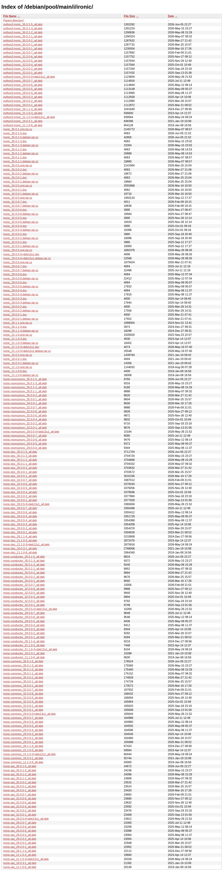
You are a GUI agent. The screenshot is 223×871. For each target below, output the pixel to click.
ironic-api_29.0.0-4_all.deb (19, 834)
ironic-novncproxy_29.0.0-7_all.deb (25, 435)
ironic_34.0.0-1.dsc (15, 189)
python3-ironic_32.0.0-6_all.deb (22, 56)
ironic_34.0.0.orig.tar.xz (17, 185)
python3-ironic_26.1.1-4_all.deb (22, 109)
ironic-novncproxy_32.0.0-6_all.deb (25, 411)
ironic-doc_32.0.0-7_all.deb (20, 480)
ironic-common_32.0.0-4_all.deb (23, 701)
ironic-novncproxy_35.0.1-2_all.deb (25, 387)
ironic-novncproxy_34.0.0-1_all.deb (25, 403)
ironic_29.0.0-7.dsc (15, 266)
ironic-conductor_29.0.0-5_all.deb (24, 621)
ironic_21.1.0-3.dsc (15, 338)
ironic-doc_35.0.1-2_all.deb (20, 459)
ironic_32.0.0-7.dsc (15, 201)
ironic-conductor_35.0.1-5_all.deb (24, 556)
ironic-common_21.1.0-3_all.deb (23, 750)
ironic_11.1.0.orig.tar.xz (17, 367)
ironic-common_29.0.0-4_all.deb (23, 730)
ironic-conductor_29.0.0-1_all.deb (24, 637)
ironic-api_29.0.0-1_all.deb (19, 846)
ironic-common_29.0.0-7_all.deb (23, 717)
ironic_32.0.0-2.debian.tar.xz (20, 238)
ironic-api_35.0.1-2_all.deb (19, 774)
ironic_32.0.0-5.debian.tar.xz (20, 221)
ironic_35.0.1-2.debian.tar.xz (20, 153)
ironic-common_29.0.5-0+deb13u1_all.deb (29, 713)
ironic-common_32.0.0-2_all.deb (23, 705)
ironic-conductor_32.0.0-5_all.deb (24, 592)
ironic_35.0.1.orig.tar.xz (17, 129)
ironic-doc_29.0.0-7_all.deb (20, 508)
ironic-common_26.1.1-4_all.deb (23, 746)
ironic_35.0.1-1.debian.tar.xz (20, 161)
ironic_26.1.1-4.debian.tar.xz (20, 330)
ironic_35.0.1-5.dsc (15, 133)
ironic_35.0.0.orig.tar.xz (17, 165)
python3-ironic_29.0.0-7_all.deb (22, 80)
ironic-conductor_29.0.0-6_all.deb (24, 617)
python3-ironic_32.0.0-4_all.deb (22, 64)
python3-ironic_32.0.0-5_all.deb (22, 60)
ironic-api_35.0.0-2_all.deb (19, 782)
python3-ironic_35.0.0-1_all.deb (22, 44)
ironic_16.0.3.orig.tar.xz (17, 355)
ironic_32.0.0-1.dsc (15, 242)
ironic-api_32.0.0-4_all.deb (19, 806)
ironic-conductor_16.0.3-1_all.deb (24, 653)
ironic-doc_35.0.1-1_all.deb (20, 463)
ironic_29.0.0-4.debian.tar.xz (20, 294)
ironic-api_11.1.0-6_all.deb (19, 867)
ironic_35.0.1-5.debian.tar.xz (20, 137)
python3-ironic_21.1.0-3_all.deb (22, 113)
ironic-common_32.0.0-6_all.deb (23, 693)
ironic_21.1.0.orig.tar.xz (17, 334)
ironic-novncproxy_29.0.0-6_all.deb (25, 439)
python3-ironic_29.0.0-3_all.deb (22, 96)
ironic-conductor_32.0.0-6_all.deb (24, 588)
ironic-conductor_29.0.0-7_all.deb (24, 613)
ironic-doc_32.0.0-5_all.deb (20, 488)
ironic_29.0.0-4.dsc (15, 290)
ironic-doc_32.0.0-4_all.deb (20, 492)
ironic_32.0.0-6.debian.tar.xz (20, 213)
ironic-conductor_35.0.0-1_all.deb (24, 576)
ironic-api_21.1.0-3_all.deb (19, 854)
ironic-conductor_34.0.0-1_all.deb (24, 580)
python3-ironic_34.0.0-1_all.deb (22, 48)
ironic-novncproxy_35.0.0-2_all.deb (25, 395)
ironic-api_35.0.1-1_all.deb (19, 778)
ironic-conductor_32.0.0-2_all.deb (24, 601)
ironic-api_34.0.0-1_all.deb (19, 790)
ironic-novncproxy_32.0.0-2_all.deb (25, 423)
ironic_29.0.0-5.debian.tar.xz (20, 286)
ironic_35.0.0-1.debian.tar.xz (20, 181)
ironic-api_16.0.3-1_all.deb (19, 863)
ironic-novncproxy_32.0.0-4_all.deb (25, 419)
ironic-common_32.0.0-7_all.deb (23, 689)
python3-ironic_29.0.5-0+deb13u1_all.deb (29, 76)
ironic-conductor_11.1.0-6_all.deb (24, 657)
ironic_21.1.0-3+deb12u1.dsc (21, 347)
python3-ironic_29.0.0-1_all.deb (22, 105)
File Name (10, 16)
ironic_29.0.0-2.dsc (15, 306)
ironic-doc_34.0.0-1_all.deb (20, 476)
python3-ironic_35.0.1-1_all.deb (22, 36)
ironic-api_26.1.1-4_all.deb (19, 850)
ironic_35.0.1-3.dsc (15, 141)
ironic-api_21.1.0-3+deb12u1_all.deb (26, 859)
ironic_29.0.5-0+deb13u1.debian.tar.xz (27, 258)
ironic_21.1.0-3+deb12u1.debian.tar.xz (27, 351)
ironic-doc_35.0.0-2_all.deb (20, 467)
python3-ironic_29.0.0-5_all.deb (22, 88)
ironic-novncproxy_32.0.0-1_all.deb (25, 427)
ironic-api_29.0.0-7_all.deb (19, 822)
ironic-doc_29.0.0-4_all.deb (20, 520)
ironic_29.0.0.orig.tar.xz (17, 262)
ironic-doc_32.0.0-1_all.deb (20, 500)
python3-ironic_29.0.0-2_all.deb (22, 100)
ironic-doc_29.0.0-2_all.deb (20, 528)
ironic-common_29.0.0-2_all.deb (23, 738)
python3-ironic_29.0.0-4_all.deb (22, 92)
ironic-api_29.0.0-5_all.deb (19, 830)
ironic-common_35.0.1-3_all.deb (23, 665)
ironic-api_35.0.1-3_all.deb (19, 770)
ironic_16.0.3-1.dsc (15, 359)
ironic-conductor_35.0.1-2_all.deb (24, 564)
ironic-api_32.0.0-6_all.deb (19, 798)
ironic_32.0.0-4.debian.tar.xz (20, 229)
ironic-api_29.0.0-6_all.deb (19, 826)
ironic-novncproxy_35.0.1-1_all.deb (25, 391)
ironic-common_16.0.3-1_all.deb (23, 758)
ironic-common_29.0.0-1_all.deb (23, 742)
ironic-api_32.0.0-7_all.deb (19, 794)
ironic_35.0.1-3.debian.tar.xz (20, 145)
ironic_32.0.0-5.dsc (15, 217)
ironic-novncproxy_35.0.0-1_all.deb (25, 399)
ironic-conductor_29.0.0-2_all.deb (24, 633)
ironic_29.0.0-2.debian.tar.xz (20, 310)
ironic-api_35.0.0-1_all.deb (19, 786)
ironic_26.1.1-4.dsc (15, 326)
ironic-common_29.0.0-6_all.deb (23, 721)
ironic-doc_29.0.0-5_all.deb (20, 516)
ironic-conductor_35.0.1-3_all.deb (24, 560)
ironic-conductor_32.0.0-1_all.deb (24, 605)
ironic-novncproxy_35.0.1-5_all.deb (25, 379)
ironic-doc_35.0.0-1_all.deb (20, 472)
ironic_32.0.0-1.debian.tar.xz (20, 246)
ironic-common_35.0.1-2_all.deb (23, 669)
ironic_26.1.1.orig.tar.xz (17, 322)
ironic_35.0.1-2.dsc (15, 149)
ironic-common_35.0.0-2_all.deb (23, 677)
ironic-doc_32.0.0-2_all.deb (20, 496)
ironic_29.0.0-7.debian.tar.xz (20, 270)
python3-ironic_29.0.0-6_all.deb (22, 84)
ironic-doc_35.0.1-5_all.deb (20, 451)
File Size (129, 16)
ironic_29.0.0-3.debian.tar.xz (20, 302)
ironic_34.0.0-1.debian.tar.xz (20, 193)
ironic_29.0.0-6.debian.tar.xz (20, 278)
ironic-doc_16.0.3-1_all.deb (20, 548)
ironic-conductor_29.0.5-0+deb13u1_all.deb (30, 609)
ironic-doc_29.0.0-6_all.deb (20, 512)
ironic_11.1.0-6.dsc (15, 371)
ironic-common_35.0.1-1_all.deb (23, 673)
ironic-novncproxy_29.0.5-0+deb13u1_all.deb (31, 431)
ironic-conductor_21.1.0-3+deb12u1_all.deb (30, 649)
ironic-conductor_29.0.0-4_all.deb (24, 625)
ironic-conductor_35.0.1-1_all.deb (24, 568)
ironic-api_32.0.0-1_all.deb (19, 814)
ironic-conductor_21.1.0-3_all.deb (24, 645)
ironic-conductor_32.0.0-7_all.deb (24, 584)
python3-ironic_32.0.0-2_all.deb (22, 68)
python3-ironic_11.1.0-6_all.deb (22, 125)
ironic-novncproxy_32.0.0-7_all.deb (25, 407)
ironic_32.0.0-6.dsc (15, 209)
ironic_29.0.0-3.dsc (15, 298)
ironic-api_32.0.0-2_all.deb (19, 810)
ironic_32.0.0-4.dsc (15, 225)
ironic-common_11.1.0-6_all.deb (23, 762)
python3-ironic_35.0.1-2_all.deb (22, 32)
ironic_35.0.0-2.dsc (15, 169)
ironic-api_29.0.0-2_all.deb (19, 842)
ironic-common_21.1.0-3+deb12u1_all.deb (29, 754)
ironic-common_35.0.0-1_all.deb (23, 681)
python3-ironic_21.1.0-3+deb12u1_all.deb (29, 117)
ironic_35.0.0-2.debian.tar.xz (20, 173)
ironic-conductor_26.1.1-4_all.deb (24, 641)
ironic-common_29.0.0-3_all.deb (23, 734)
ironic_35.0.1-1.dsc (15, 157)
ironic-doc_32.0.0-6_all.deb (20, 484)
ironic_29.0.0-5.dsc (15, 282)
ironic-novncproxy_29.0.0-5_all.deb (25, 443)
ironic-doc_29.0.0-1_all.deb (20, 532)
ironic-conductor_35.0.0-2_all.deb (24, 572)
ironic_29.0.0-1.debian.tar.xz (20, 318)
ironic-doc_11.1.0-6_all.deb (20, 552)
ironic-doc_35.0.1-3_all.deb (20, 455)
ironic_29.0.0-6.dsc (15, 274)
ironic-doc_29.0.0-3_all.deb (20, 524)
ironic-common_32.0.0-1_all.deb (23, 709)
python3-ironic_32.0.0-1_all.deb (22, 72)
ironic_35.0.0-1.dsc (15, 177)
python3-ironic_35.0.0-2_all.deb (22, 40)
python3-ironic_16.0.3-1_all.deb (22, 121)
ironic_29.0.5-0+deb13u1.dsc (21, 254)
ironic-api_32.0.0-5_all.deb (19, 802)
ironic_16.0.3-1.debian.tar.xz (20, 363)
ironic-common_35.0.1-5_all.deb (23, 661)
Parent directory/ (13, 20)
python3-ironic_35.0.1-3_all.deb (22, 28)
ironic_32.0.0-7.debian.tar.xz (20, 205)
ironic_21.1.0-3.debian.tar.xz (20, 343)
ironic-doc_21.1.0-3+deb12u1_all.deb (26, 544)
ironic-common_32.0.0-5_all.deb (23, 697)
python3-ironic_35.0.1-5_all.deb (22, 24)
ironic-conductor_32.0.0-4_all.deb (24, 596)
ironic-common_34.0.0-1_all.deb (23, 685)
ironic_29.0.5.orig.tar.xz (17, 250)
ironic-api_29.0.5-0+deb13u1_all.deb (26, 818)
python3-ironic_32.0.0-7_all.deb (22, 52)
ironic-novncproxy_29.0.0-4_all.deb (25, 447)
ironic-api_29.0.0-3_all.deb (19, 838)
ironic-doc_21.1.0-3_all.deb (20, 540)
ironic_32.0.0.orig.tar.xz (17, 197)
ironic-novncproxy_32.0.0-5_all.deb (25, 415)
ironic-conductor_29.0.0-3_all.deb (24, 629)
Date (171, 16)
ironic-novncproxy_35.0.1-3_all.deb (25, 383)
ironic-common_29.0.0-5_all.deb (23, 725)
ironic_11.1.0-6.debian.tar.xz (20, 375)
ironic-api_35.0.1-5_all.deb (19, 766)
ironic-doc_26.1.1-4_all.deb (20, 536)
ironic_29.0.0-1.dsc (15, 314)
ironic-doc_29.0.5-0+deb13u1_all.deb (26, 504)
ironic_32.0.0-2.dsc (15, 234)
